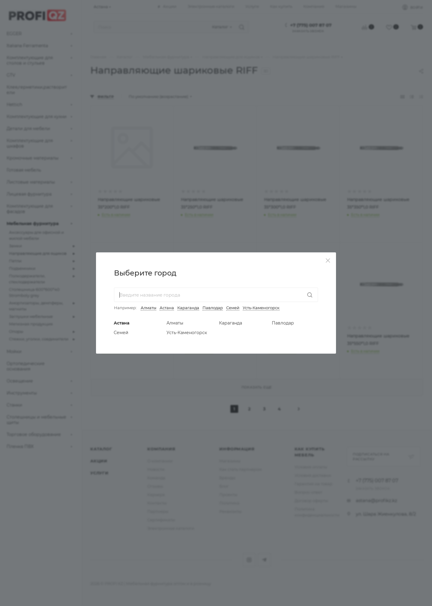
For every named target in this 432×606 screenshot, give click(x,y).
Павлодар (212, 307)
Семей (232, 307)
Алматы (148, 307)
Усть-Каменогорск (261, 307)
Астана (167, 307)
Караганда (188, 307)
